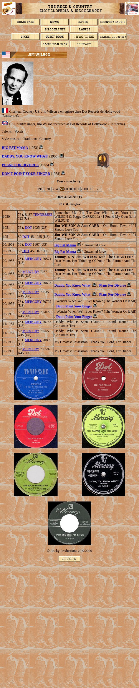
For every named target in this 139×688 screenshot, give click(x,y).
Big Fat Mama (15, 147)
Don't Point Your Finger (26, 173)
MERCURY (33, 259)
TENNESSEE (43, 214)
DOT (28, 227)
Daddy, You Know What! (25, 156)
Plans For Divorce (20, 165)
